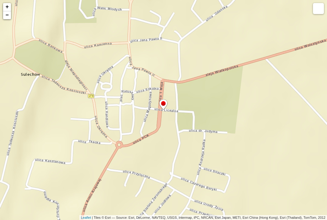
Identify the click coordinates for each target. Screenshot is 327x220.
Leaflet (86, 217)
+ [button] (7, 7)
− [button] (7, 15)
